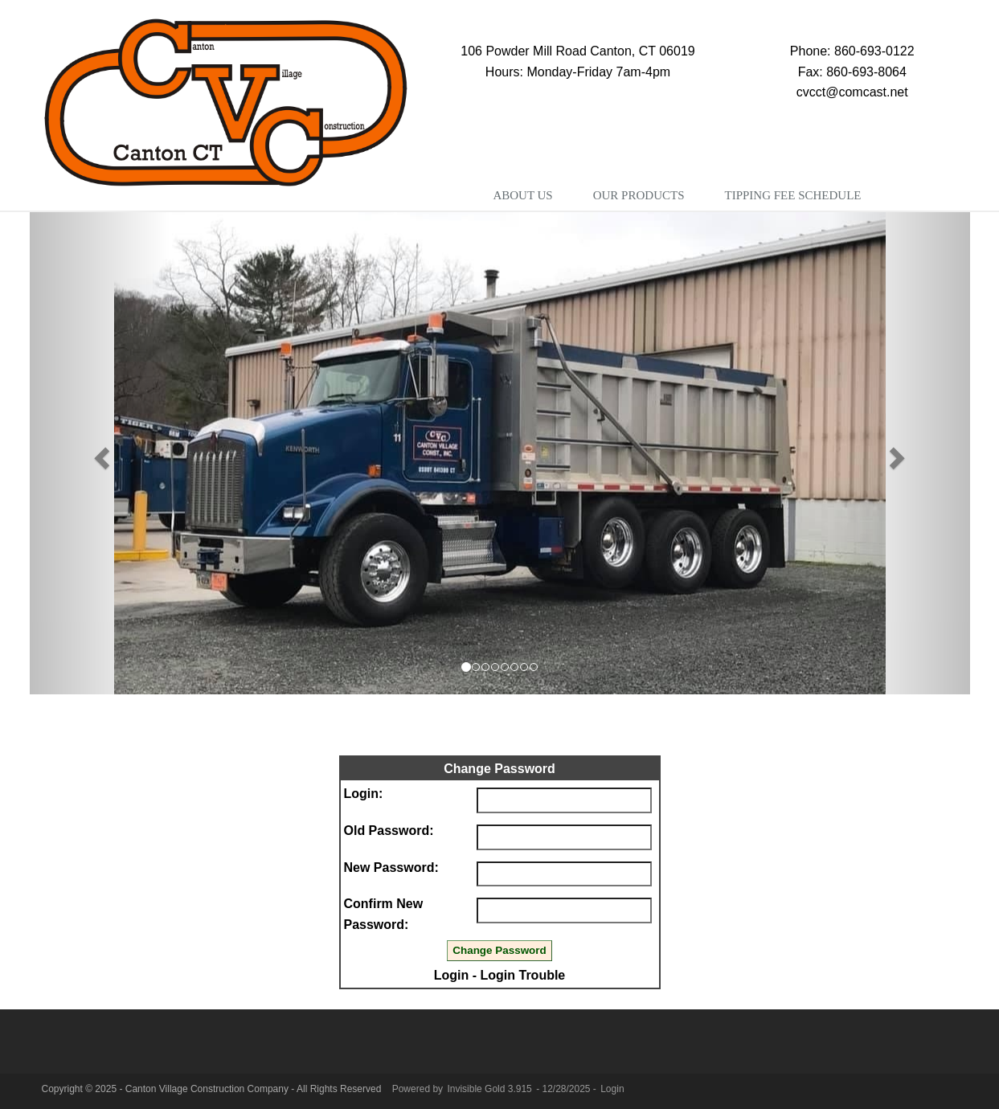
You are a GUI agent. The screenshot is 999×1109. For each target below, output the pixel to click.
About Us (522, 195)
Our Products (639, 195)
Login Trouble (523, 975)
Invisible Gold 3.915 (490, 1089)
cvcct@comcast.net (852, 92)
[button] (100, 453)
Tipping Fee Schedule (792, 195)
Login (451, 975)
